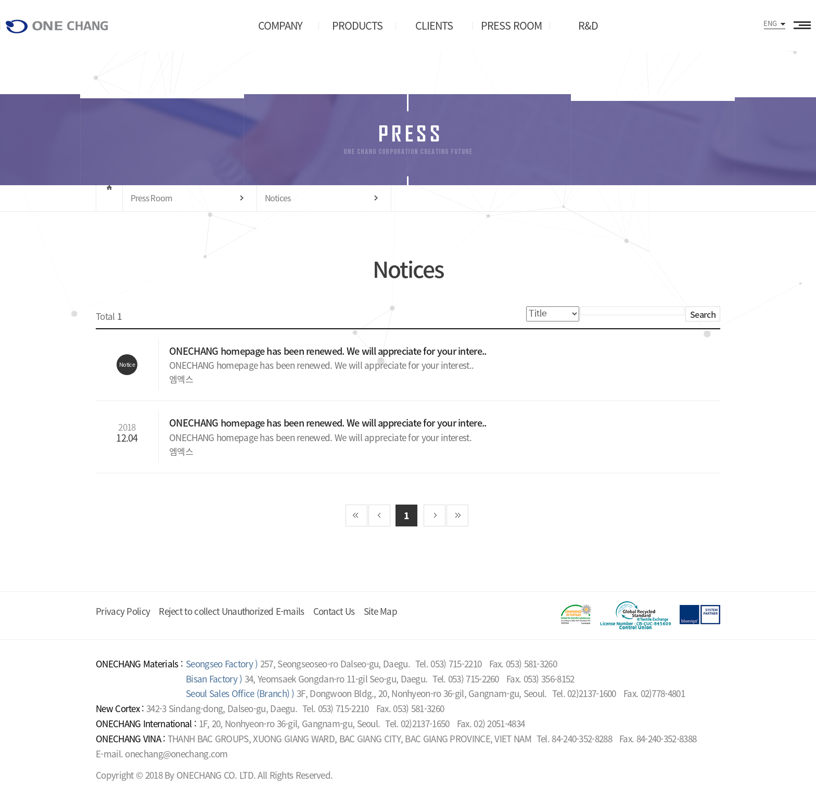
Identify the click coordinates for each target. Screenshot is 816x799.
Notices (278, 198)
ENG (770, 23)
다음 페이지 (434, 515)
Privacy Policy (123, 610)
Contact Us (334, 610)
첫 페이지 (356, 515)
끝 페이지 (457, 515)
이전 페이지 (379, 515)
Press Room (152, 198)
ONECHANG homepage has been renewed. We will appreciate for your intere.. (329, 351)
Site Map (380, 610)
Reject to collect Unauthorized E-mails (231, 610)
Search (703, 314)
